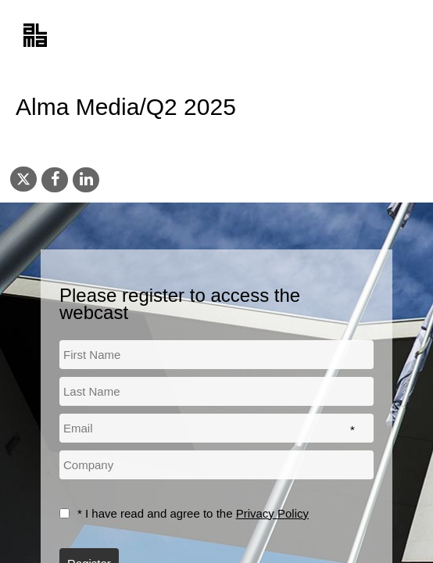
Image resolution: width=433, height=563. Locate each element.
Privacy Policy (272, 513)
